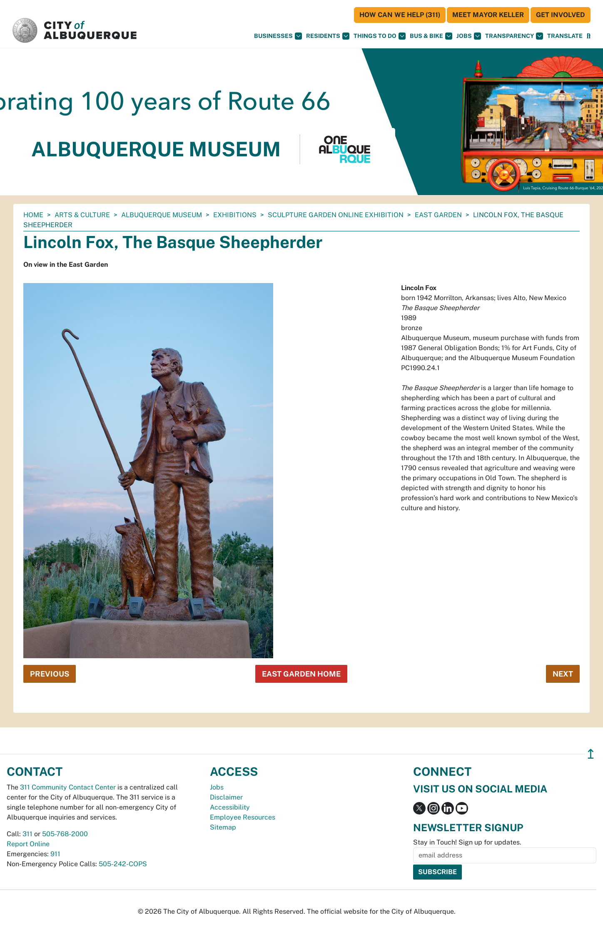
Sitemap (223, 827)
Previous (49, 673)
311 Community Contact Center (68, 787)
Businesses (278, 36)
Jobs (468, 36)
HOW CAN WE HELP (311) (399, 15)
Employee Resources (242, 817)
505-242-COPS (123, 864)
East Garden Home (301, 673)
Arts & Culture (82, 215)
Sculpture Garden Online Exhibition (336, 215)
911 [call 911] (55, 854)
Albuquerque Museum (161, 215)
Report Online (28, 844)
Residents (327, 36)
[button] (565, 36)
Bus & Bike (431, 36)
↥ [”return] (590, 754)
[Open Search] (589, 36)
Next (563, 673)
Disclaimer (226, 797)
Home (33, 215)
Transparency (514, 36)
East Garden (438, 215)
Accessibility (230, 807)
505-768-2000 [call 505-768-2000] (65, 834)
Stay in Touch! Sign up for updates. (467, 842)
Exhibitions (235, 215)
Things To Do (380, 36)
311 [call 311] (27, 834)
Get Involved (560, 15)
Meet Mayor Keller (488, 15)
